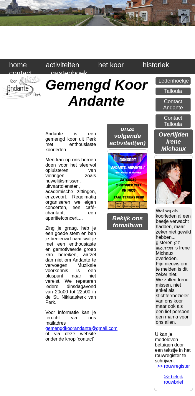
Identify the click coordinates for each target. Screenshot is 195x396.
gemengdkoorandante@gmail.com (81, 328)
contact (20, 73)
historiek (156, 65)
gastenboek (69, 73)
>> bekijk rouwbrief (173, 379)
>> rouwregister (173, 366)
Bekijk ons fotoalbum (127, 222)
